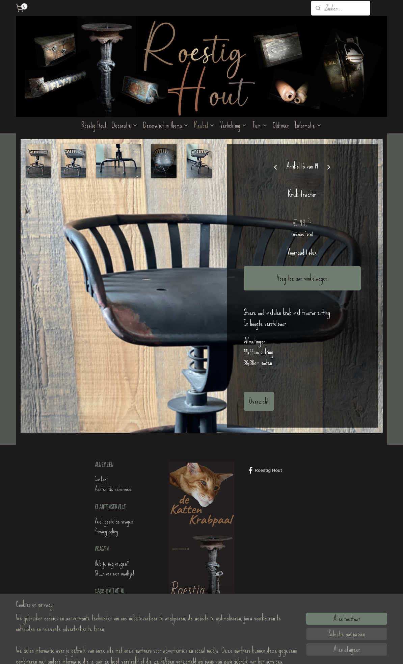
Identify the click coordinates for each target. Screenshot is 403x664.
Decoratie (125, 125)
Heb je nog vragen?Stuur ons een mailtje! (114, 568)
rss (197, 651)
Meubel (204, 125)
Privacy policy (106, 531)
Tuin (259, 125)
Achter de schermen (113, 489)
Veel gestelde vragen (114, 521)
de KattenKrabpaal (112, 606)
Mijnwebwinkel (244, 651)
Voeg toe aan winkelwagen (302, 278)
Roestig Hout (94, 125)
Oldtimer (281, 125)
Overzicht (259, 401)
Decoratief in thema (166, 125)
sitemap (189, 651)
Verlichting (233, 125)
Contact (101, 479)
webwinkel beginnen (212, 651)
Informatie (308, 125)
